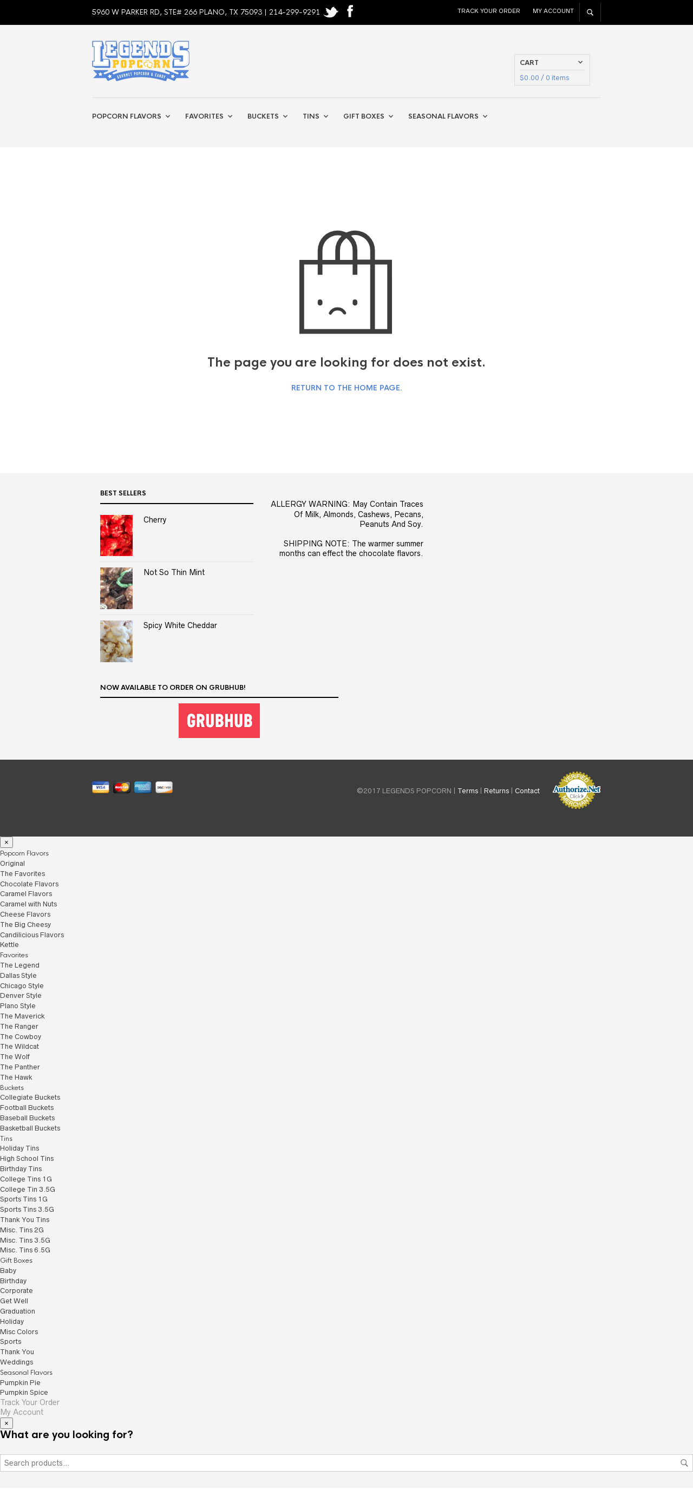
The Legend (20, 966)
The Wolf (15, 1058)
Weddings (16, 1363)
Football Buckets (27, 1109)
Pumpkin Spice (24, 1393)
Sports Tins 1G (24, 1200)
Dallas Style (18, 976)
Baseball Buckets (27, 1118)
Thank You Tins (24, 1220)
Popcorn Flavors (126, 117)
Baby (8, 1271)
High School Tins (27, 1159)
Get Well (14, 1302)
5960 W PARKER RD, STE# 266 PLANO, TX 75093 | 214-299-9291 (207, 12)
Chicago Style (22, 986)
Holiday (12, 1322)
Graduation (17, 1312)
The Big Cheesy (25, 925)
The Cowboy (20, 1037)
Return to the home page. (346, 388)
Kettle (9, 946)
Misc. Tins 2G (22, 1230)
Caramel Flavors (26, 895)
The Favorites (22, 874)
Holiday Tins (19, 1149)
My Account (553, 11)
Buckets (263, 117)
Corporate (16, 1292)
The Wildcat (19, 1047)
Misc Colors (19, 1332)
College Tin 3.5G (27, 1190)
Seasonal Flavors (443, 117)
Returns (496, 792)
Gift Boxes (363, 117)
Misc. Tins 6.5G (25, 1251)
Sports (10, 1342)
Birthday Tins (21, 1169)
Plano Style (18, 1007)
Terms (467, 792)
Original (12, 864)
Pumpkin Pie (20, 1383)
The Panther (20, 1067)
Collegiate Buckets (30, 1098)
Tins (311, 117)
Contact (527, 792)
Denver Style (21, 996)
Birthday (13, 1281)
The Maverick (22, 1017)
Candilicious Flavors (32, 935)
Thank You (17, 1353)
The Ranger (19, 1027)
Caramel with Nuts (28, 905)
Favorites (204, 117)
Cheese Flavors (25, 915)
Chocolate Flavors (29, 884)
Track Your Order (488, 11)
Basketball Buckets (30, 1129)
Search (684, 1464)
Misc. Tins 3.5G (25, 1241)
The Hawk (16, 1078)
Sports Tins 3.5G (27, 1210)
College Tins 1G (26, 1179)
